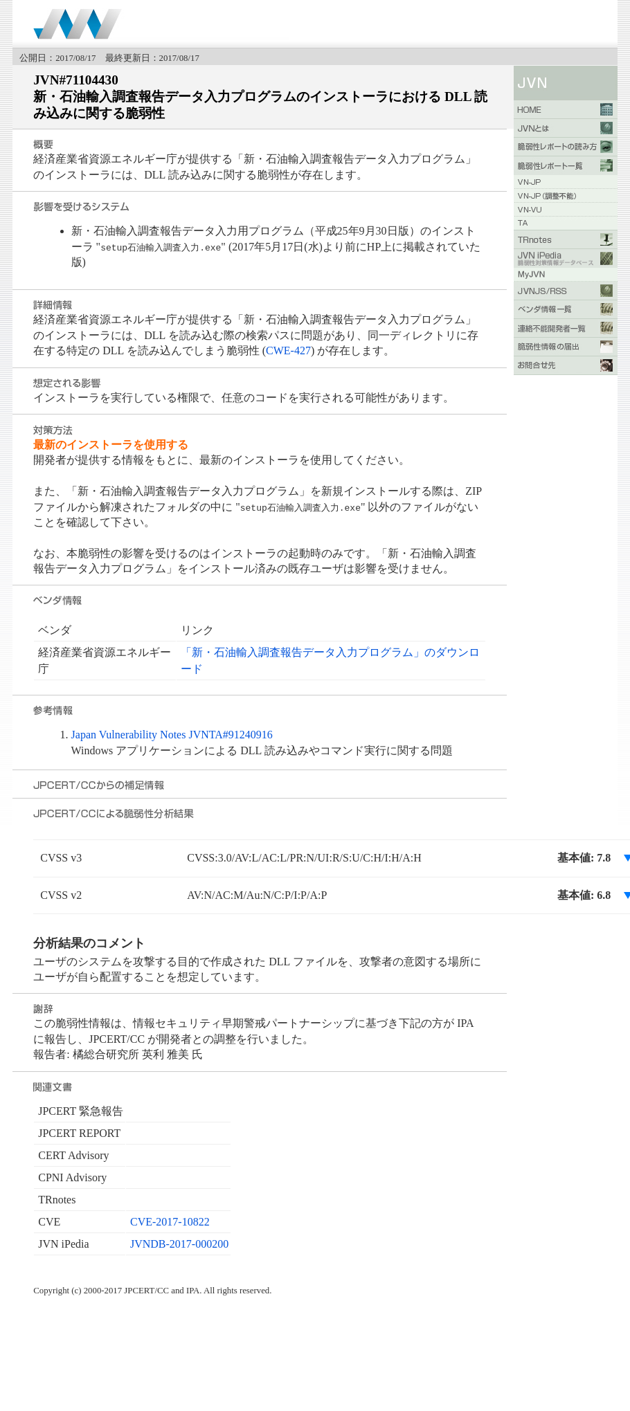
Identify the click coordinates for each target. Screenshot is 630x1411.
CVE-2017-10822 (170, 1222)
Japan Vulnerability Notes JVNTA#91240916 (172, 734)
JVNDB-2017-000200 (179, 1244)
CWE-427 (288, 350)
